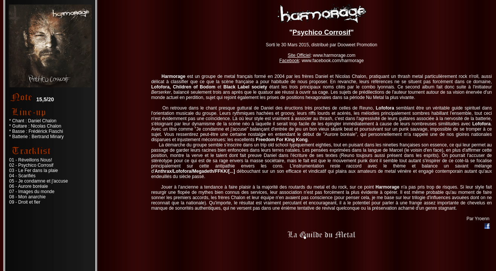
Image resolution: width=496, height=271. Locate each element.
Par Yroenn (478, 218)
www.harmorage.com (334, 55)
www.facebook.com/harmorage (333, 60)
